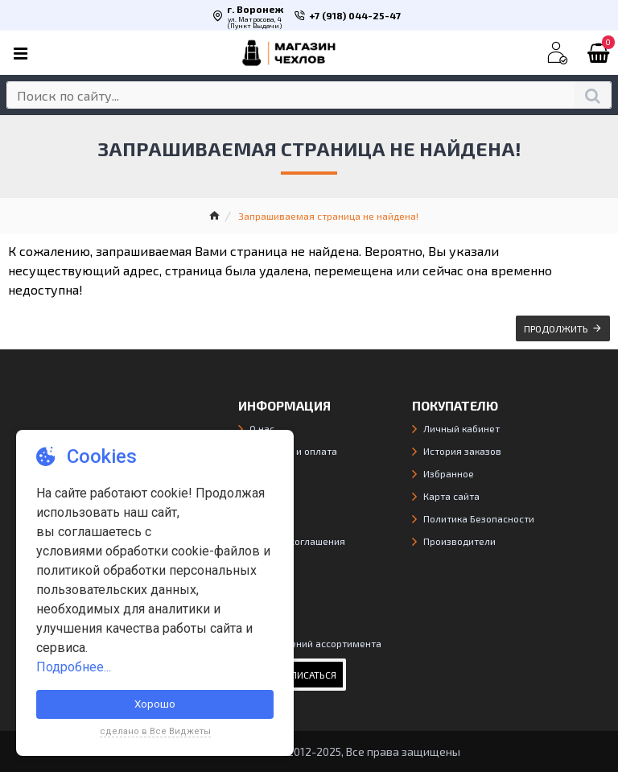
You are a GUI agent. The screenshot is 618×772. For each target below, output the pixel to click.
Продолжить (556, 328)
